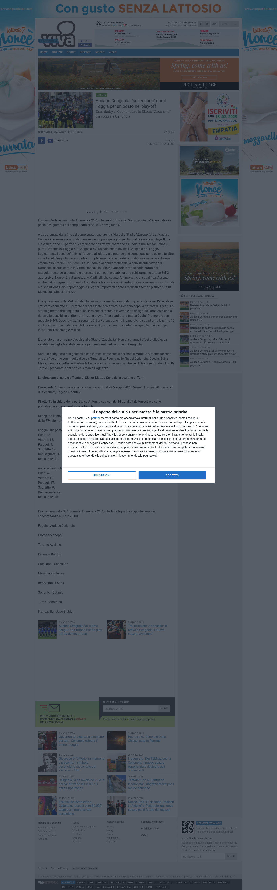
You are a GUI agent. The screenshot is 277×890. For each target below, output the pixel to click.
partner (95, 418)
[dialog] (138, 445)
